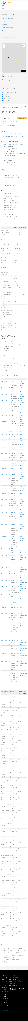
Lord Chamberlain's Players (23, 557)
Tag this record (22, 118)
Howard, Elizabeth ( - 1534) (13, 134)
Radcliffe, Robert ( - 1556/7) (12, 177)
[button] (9, 57)
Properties (4, 24)
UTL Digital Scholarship (13, 976)
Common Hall (14, 661)
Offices (3, 21)
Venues (4, 34)
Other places (6, 96)
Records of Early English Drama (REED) (5, 979)
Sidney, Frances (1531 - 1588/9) (13, 158)
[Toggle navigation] (3, 8)
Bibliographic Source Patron (9, 37)
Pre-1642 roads (6, 98)
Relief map (5, 82)
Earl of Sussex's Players (22, 383)
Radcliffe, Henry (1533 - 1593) (12, 175)
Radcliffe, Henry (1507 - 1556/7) (14, 136)
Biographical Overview (7, 18)
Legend (23, 71)
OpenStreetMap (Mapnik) (9, 84)
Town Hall (13, 409)
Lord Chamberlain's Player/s (23, 550)
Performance (4, 381)
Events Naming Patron (7, 27)
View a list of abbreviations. (8, 945)
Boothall (13, 394)
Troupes (4, 31)
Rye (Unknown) (14, 580)
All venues (5, 94)
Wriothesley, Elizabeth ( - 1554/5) (13, 144)
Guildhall (13, 388)
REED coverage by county (9, 80)
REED (11, 2)
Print (25, 106)
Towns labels (6, 100)
